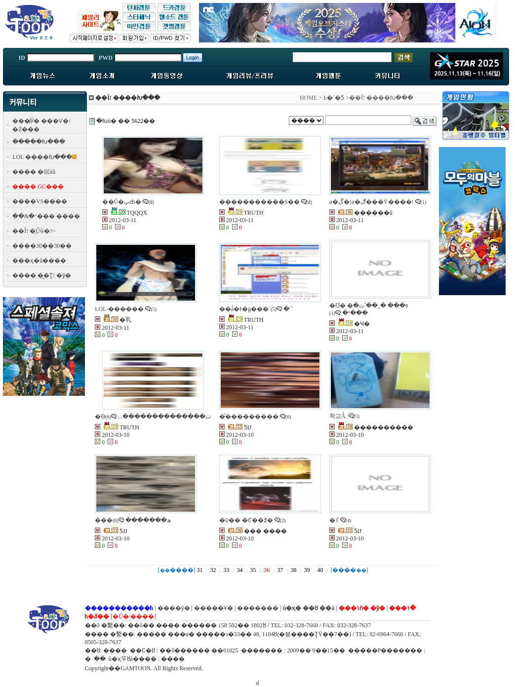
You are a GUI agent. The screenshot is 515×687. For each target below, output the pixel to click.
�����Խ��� (38, 141)
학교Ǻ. (338, 416)
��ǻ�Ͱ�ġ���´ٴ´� (256, 308)
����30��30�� (42, 245)
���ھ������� (133, 520)
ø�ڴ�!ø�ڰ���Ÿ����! (371, 201)
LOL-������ (119, 308)
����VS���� (39, 201)
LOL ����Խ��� (42, 156)
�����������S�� (259, 201)
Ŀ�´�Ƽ (333, 97)
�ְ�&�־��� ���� (45, 216)
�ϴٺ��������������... (153, 416)
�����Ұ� (213, 608)
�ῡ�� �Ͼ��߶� (246, 520)
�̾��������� (248, 416)
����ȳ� (174, 608)
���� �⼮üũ (33, 171)
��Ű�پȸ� (122, 201)
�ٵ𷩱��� (334, 520)
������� (257, 608)
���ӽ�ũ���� (39, 260)
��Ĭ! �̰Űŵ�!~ (33, 231)
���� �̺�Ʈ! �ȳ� (41, 275)
